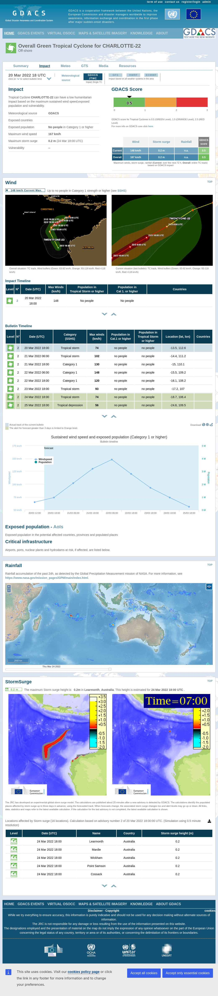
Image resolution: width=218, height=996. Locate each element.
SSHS (121, 190)
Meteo (65, 66)
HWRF (133, 75)
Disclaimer (95, 910)
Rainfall (186, 141)
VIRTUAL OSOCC (61, 33)
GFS (116, 75)
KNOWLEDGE (142, 33)
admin (206, 1)
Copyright (112, 910)
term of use (155, 1)
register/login (190, 1)
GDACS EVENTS (31, 33)
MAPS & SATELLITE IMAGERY (102, 33)
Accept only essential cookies (188, 973)
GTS (84, 66)
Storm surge (161, 141)
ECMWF (151, 75)
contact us (172, 1)
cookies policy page (83, 972)
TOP (209, 181)
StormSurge (18, 681)
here (150, 126)
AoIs (58, 526)
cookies (210, 910)
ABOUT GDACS (168, 904)
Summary (21, 66)
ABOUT (162, 33)
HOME (9, 33)
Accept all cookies (144, 973)
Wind (135, 141)
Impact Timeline (18, 281)
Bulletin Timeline (18, 326)
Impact (44, 66)
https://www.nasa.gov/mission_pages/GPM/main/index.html (46, 577)
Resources (127, 66)
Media (103, 66)
